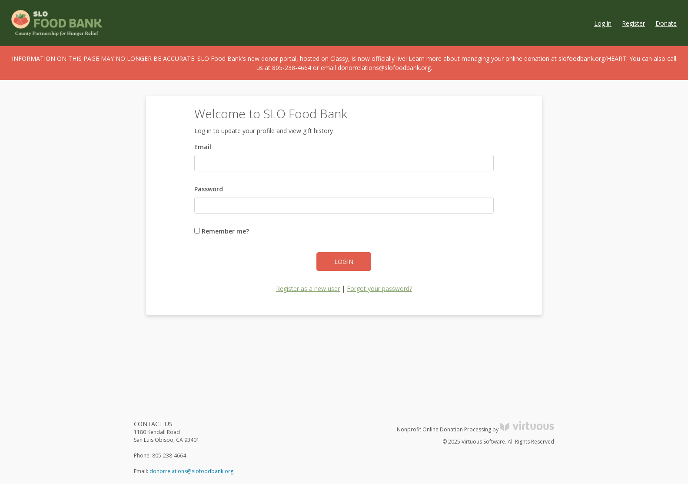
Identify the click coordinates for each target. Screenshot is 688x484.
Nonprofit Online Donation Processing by (475, 429)
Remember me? (221, 231)
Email (202, 147)
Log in (603, 23)
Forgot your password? (379, 288)
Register (633, 23)
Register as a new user (308, 288)
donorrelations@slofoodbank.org (191, 471)
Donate (666, 23)
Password (208, 189)
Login (343, 261)
